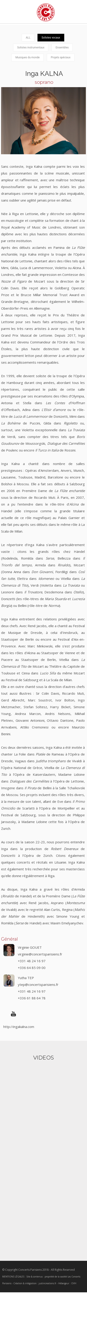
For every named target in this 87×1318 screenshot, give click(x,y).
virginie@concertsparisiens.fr (40, 954)
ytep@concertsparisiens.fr (38, 984)
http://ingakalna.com (18, 1026)
